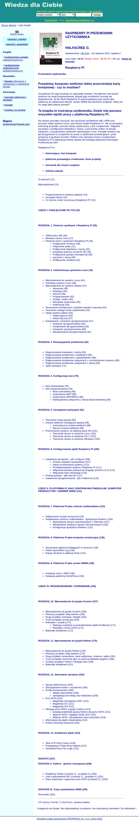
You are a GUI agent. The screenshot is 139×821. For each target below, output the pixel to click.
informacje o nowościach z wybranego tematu (16, 84)
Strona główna (8, 25)
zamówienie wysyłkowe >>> (79, 20)
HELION (85, 53)
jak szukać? (95, 11)
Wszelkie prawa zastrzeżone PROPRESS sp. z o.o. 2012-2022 (69, 818)
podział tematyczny (13, 60)
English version (17, 34)
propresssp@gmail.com (16, 124)
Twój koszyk (51, 20)
